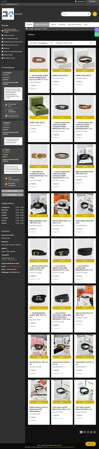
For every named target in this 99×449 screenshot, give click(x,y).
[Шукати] (88, 14)
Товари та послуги (41, 24)
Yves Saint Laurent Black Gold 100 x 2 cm (84, 408)
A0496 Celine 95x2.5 (83, 75)
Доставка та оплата (74, 24)
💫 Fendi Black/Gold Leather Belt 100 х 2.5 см (38, 315)
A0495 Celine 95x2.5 (60, 75)
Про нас (53, 24)
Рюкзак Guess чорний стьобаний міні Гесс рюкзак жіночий (12, 140)
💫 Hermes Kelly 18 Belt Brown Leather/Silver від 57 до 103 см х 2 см (39, 77)
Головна (29, 24)
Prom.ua (59, 445)
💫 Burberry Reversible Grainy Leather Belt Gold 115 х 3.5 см (39, 268)
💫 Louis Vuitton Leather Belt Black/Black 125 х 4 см (84, 268)
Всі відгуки (12, 194)
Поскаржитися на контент (50, 447)
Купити (39, 70)
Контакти (62, 24)
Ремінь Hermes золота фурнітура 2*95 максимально (39, 409)
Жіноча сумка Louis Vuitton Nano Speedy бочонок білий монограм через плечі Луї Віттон (13, 168)
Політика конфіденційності (67, 447)
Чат (90, 444)
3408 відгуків (81, 1)
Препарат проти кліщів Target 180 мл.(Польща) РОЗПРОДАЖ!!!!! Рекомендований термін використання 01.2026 (13, 93)
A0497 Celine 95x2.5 (37, 122)
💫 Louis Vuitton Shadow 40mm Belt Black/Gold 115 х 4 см (61, 268)
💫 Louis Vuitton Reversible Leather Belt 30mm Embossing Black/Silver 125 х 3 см (62, 316)
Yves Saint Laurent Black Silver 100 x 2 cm (61, 408)
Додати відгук (12, 191)
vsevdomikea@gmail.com (14, 266)
